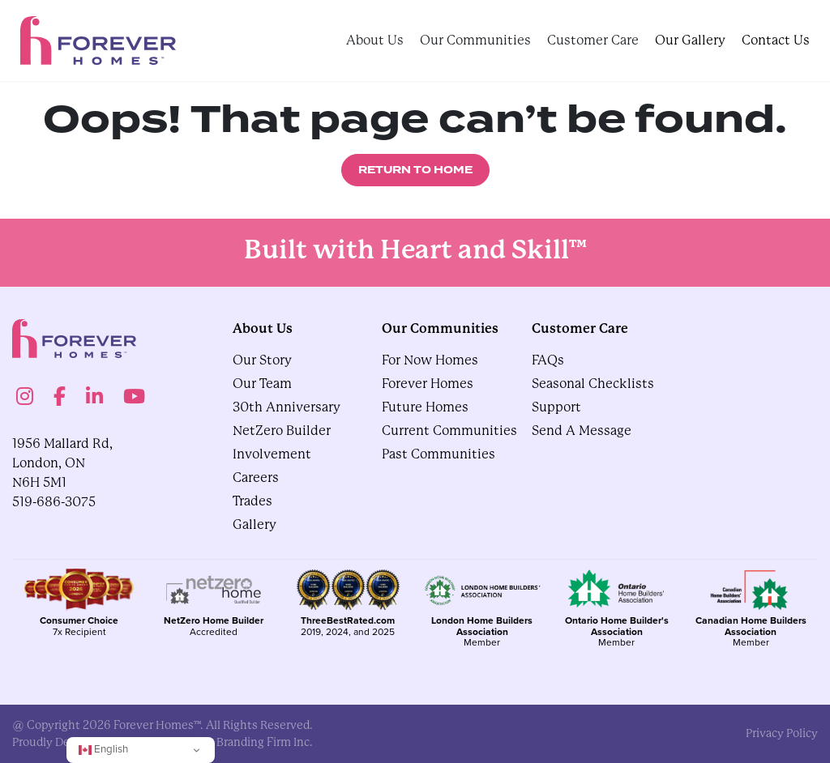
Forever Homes (427, 383)
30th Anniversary (286, 407)
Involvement (272, 454)
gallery (254, 524)
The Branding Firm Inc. (253, 741)
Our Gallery (690, 40)
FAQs (548, 360)
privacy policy (782, 733)
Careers (256, 477)
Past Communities (438, 454)
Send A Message (581, 430)
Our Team (262, 383)
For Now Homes (430, 360)
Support (556, 407)
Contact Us (776, 40)
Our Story (262, 360)
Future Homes (425, 407)
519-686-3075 (54, 501)
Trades (252, 501)
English (103, 749)
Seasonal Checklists (593, 383)
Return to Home (415, 170)
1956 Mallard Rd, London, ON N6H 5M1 (62, 463)
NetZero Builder (282, 430)
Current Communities (449, 430)
